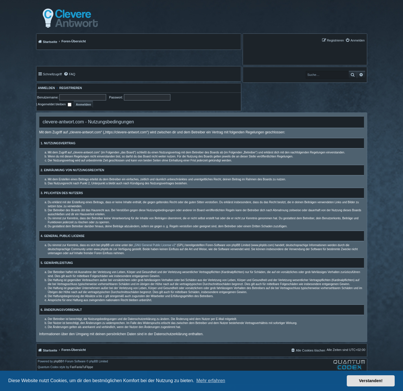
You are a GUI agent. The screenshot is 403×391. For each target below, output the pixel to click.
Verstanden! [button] (371, 380)
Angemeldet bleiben (54, 104)
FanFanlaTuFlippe (81, 367)
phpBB (58, 361)
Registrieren (70, 88)
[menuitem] (355, 40)
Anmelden (45, 88)
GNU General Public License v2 (155, 245)
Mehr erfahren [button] (210, 380)
